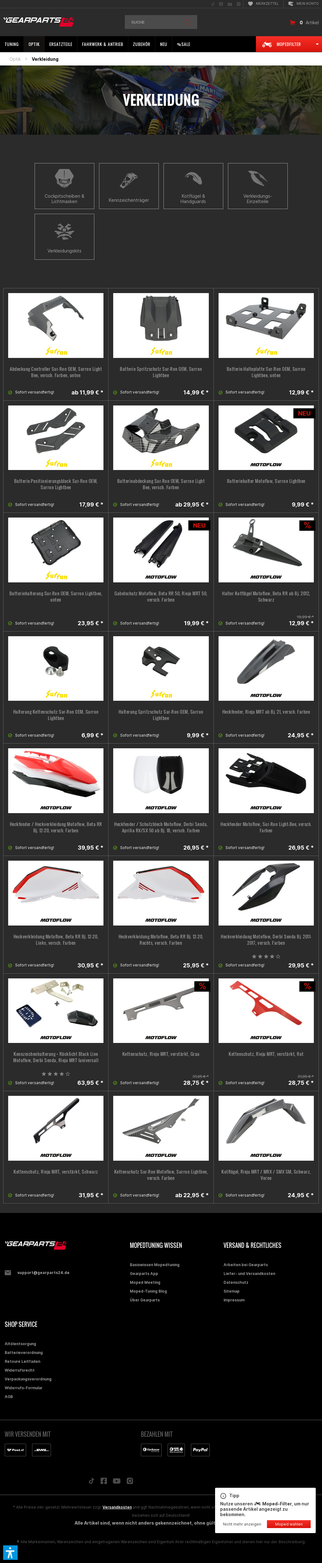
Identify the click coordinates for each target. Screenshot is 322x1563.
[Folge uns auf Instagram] (130, 1482)
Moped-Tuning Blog (148, 1291)
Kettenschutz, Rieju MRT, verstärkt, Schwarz (56, 1172)
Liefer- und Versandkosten (249, 1273)
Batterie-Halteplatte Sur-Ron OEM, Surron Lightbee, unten (266, 372)
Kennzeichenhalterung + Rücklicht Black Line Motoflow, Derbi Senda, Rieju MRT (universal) (55, 1057)
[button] (10, 1552)
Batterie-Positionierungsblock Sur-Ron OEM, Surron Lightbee (56, 484)
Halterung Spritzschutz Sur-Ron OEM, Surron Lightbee (161, 715)
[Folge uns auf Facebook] (104, 1482)
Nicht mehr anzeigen (242, 1524)
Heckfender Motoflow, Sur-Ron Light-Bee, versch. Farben (266, 827)
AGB (9, 1396)
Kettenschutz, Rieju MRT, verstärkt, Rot (266, 1054)
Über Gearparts (145, 1300)
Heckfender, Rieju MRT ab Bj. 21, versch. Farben (266, 712)
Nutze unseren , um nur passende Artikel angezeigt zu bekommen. (265, 1505)
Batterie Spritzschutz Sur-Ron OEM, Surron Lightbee (161, 372)
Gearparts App (144, 1273)
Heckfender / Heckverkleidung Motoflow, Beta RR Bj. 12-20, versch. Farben (56, 827)
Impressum (234, 1300)
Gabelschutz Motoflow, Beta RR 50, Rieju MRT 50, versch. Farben (161, 596)
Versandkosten (117, 1507)
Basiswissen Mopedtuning (155, 1264)
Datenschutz (236, 1282)
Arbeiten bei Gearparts (246, 1264)
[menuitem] (212, 4)
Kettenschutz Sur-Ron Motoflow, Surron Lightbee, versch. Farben (161, 1175)
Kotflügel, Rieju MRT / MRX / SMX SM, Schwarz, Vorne (266, 1175)
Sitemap (232, 1291)
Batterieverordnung (24, 1352)
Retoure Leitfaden (22, 1361)
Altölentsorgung (20, 1343)
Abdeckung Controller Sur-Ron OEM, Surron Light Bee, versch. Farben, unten (56, 372)
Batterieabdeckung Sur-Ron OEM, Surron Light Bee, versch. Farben (161, 484)
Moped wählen (289, 1524)
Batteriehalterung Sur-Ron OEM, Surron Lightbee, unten (56, 596)
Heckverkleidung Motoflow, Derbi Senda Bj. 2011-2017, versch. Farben (266, 939)
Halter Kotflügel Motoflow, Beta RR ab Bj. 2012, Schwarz (266, 596)
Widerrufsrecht (20, 1370)
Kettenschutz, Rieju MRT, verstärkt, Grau (161, 1054)
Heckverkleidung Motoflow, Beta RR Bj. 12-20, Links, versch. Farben (56, 939)
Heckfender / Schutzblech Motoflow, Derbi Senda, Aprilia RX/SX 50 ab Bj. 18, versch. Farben (161, 827)
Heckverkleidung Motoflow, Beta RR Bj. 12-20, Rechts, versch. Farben (161, 939)
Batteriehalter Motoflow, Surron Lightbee (266, 481)
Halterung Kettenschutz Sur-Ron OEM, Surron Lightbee (56, 715)
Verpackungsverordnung (28, 1379)
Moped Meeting (145, 1282)
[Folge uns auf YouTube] (116, 1482)
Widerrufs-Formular (23, 1387)
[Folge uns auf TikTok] (91, 1482)
